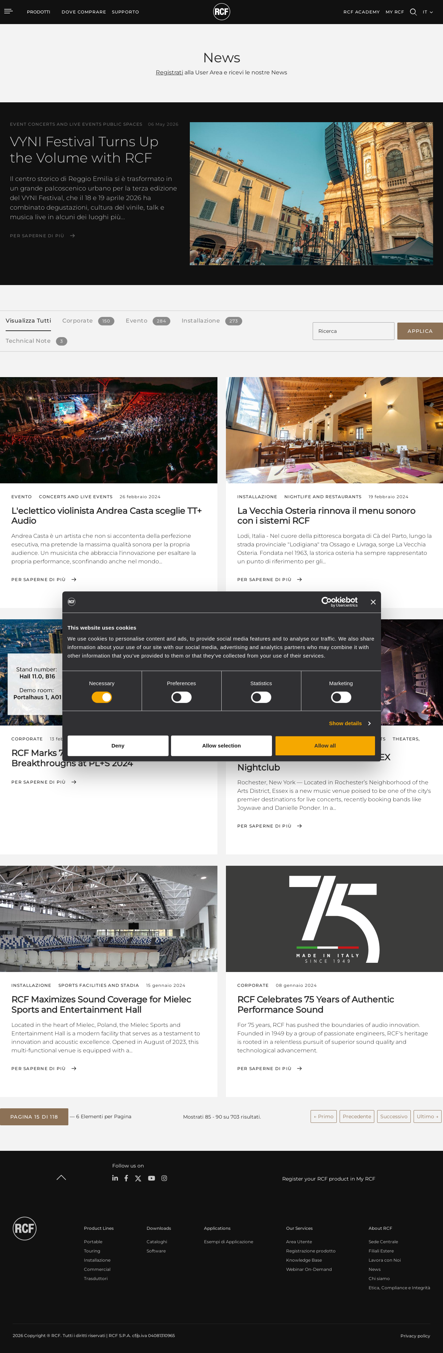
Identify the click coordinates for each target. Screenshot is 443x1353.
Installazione (97, 1259)
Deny (118, 746)
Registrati (169, 72)
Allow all (325, 746)
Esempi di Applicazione (228, 1241)
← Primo (324, 1116)
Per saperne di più (37, 235)
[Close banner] (373, 601)
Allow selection (221, 746)
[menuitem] (84, 12)
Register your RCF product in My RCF (328, 1178)
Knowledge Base (304, 1259)
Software (156, 1250)
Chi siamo (379, 1277)
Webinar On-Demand (309, 1268)
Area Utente (299, 1241)
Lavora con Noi (385, 1259)
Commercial (97, 1268)
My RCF (395, 12)
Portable (93, 1241)
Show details (345, 723)
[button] (34, 1116)
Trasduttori (96, 1277)
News (375, 1268)
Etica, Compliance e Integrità (399, 1287)
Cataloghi (157, 1241)
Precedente (357, 1116)
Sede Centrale (383, 1241)
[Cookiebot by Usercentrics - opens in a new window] (327, 602)
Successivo (394, 1116)
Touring (92, 1250)
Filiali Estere (381, 1250)
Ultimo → (427, 1116)
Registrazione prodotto (311, 1250)
